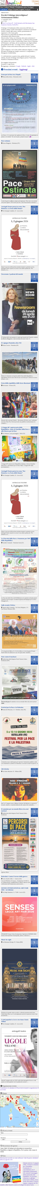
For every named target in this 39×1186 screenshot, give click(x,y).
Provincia (3, 1137)
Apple (29, 66)
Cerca (37, 3)
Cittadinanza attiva (21, 7)
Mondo (12, 7)
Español (15, 9)
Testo (2, 1133)
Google (18, 66)
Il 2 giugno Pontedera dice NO (11, 343)
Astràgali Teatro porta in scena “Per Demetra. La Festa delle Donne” (13, 207)
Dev (4, 1156)
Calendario (3, 9)
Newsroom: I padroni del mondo (12, 274)
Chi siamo (35, 1)
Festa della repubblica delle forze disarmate (15, 383)
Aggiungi (23, 69)
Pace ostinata (5, 141)
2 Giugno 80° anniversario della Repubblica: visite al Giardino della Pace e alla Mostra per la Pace (15, 429)
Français (27, 9)
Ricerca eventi (7, 1130)
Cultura (6, 7)
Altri (33, 66)
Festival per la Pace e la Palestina (12, 707)
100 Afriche (5, 769)
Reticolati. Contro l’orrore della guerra (14, 876)
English (21, 9)
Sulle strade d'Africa (8, 605)
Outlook (23, 66)
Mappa (10, 9)
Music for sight (6, 940)
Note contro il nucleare (8, 657)
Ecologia (30, 7)
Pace (1, 7)
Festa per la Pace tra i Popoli (10, 74)
